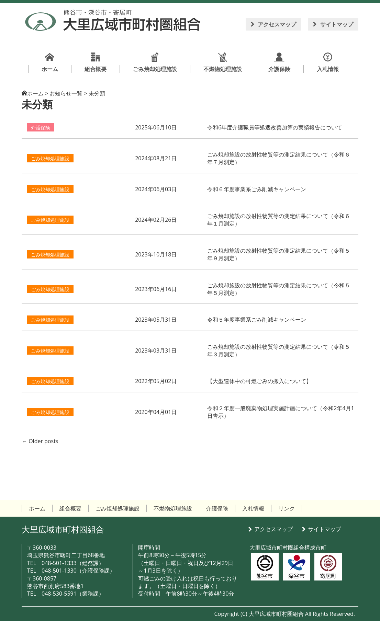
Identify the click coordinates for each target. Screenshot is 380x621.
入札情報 (253, 508)
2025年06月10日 (156, 127)
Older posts (40, 441)
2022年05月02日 (156, 381)
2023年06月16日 (156, 289)
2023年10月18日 (156, 254)
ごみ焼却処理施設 (50, 158)
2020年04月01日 (156, 412)
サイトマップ (336, 24)
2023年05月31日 (156, 319)
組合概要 (70, 508)
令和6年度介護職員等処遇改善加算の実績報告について (274, 127)
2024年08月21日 (156, 158)
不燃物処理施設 (173, 508)
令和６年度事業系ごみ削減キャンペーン (256, 189)
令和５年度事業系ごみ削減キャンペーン (256, 319)
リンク (286, 508)
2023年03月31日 (156, 350)
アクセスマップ (277, 24)
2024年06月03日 (156, 189)
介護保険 (40, 127)
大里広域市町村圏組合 (63, 529)
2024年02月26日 (156, 219)
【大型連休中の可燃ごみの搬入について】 (259, 381)
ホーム (35, 93)
